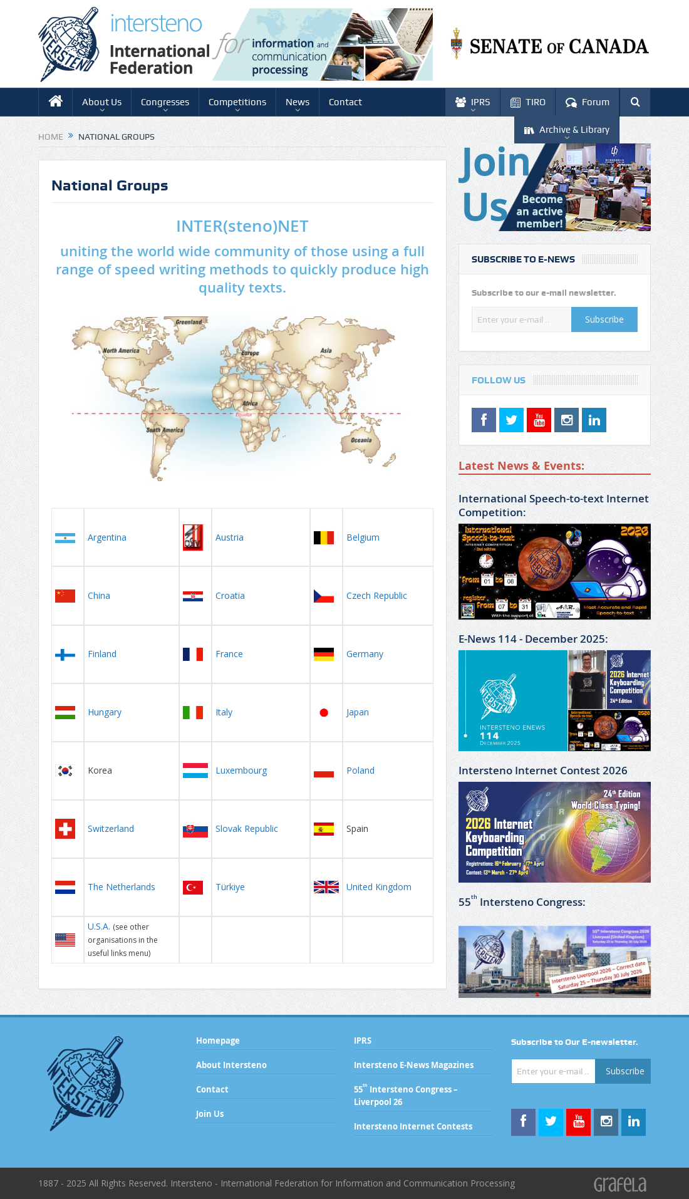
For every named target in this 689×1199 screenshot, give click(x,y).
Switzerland (112, 828)
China (99, 595)
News (297, 102)
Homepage (218, 1040)
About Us (102, 102)
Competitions (237, 102)
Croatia (230, 595)
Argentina (107, 537)
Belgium (363, 537)
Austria (229, 537)
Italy (223, 712)
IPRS (472, 102)
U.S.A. (99, 926)
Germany (364, 654)
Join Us (210, 1113)
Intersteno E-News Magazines (414, 1065)
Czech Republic (376, 595)
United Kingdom (379, 887)
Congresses (165, 102)
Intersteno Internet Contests (413, 1126)
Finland (102, 654)
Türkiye (230, 887)
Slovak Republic (246, 828)
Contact (345, 102)
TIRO (528, 102)
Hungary (105, 712)
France (229, 654)
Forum (587, 102)
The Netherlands (121, 887)
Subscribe (604, 319)
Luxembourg (241, 770)
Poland (360, 770)
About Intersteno (231, 1065)
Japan (357, 712)
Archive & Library (566, 130)
